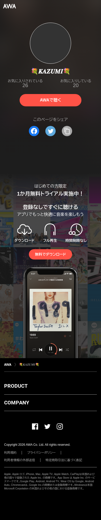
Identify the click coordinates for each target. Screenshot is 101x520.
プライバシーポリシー (41, 452)
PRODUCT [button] (16, 386)
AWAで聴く (50, 100)
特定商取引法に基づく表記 (64, 460)
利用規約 (10, 452)
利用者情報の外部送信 (19, 460)
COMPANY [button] (16, 403)
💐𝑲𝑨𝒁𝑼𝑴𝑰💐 (29, 364)
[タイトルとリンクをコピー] (67, 131)
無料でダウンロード (50, 254)
